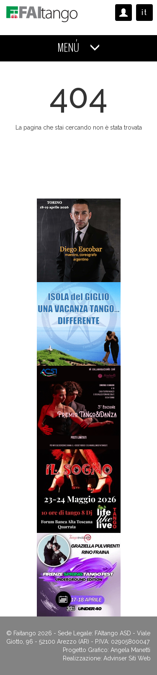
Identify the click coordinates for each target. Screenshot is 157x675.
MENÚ (78, 47)
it (144, 12)
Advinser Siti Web (127, 658)
